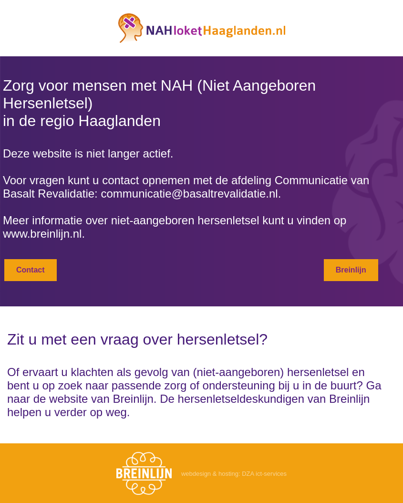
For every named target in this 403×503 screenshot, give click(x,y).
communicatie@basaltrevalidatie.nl (189, 193)
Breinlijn (351, 270)
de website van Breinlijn (93, 398)
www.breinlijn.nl (42, 233)
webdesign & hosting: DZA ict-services (234, 473)
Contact (30, 270)
